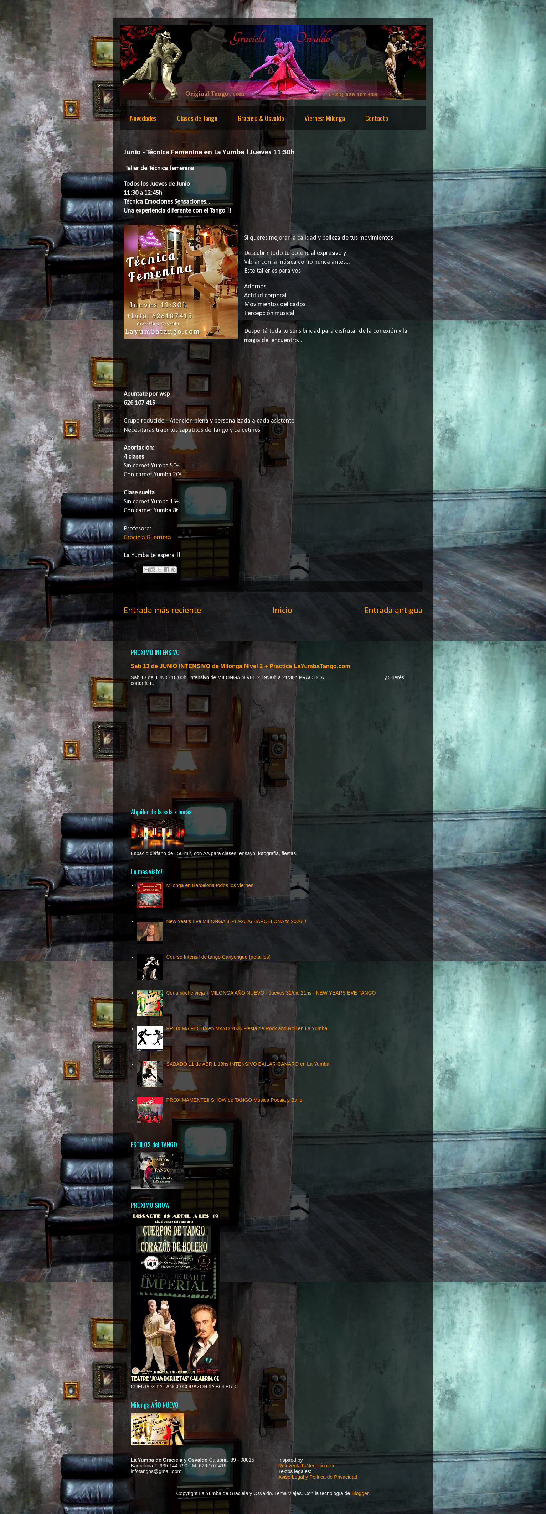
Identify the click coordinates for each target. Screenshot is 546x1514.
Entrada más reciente (162, 610)
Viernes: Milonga (324, 118)
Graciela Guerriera (147, 537)
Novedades (143, 118)
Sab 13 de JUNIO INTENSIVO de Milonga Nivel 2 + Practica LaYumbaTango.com (241, 666)
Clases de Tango (197, 118)
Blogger (359, 1493)
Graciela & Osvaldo (261, 118)
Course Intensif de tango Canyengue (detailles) (218, 957)
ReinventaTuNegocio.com (307, 1465)
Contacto (376, 118)
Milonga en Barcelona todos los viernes (209, 885)
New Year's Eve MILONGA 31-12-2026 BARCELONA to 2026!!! (236, 921)
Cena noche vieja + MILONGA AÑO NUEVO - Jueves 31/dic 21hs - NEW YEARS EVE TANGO (271, 993)
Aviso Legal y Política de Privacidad (317, 1477)
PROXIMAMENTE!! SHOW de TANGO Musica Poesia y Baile (234, 1100)
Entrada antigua (393, 610)
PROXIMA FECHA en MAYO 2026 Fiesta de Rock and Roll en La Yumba (247, 1028)
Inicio (282, 610)
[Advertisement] (273, 746)
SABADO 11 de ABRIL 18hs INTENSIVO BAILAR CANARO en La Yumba (248, 1064)
